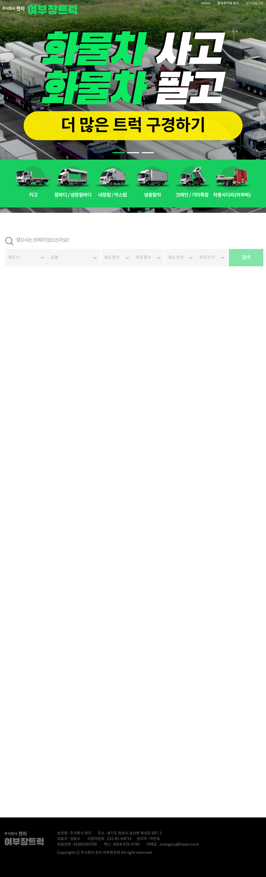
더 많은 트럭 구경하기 (133, 126)
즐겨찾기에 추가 (228, 3)
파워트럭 (41, 9)
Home (205, 3)
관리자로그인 (254, 3)
